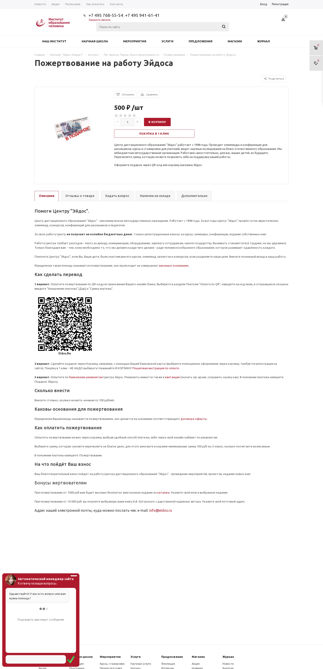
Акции (196, 663)
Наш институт (54, 41)
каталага (163, 492)
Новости (228, 663)
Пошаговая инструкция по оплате (155, 368)
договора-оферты (194, 418)
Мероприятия (134, 41)
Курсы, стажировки (112, 663)
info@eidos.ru (160, 510)
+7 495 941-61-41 (142, 15)
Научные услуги (141, 663)
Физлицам (168, 663)
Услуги (167, 41)
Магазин (235, 41)
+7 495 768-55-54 (106, 15)
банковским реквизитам (86, 377)
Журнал (263, 41)
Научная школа (95, 41)
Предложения (200, 41)
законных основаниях (174, 265)
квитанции (172, 377)
